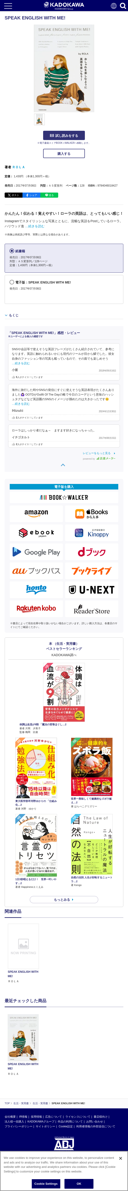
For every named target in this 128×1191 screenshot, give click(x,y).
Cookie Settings (46, 1185)
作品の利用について (70, 1121)
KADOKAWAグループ (40, 1121)
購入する (64, 154)
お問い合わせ (94, 1121)
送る (51, 195)
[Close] (120, 1160)
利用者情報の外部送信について (95, 1126)
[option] (24, 954)
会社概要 (10, 1116)
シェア (33, 195)
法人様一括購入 (14, 1121)
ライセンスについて (77, 1116)
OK (79, 1185)
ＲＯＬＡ (18, 167)
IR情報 (23, 1116)
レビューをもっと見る (97, 453)
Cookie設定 (66, 1126)
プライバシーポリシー (18, 1126)
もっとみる (62, 899)
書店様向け (101, 1116)
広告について (53, 1116)
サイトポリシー (45, 1126)
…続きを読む (35, 226)
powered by (99, 459)
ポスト (15, 195)
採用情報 (36, 1116)
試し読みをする (64, 135)
